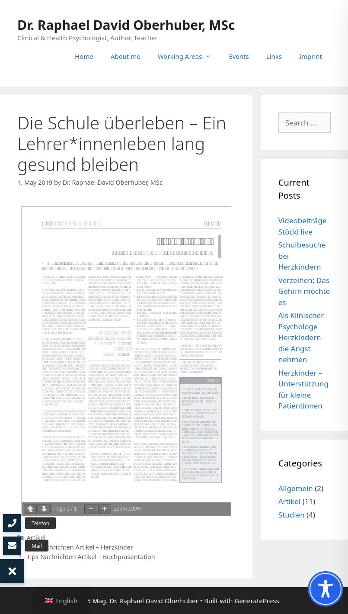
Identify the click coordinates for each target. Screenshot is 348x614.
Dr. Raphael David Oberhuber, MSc (126, 25)
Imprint (310, 56)
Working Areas (189, 56)
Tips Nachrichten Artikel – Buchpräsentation (91, 557)
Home (84, 56)
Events (239, 56)
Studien (291, 515)
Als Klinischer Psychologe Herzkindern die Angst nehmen (301, 337)
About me (125, 56)
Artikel (36, 538)
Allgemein (295, 488)
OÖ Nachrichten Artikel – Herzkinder (80, 547)
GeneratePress (256, 600)
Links (274, 56)
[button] (12, 571)
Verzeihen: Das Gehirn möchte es (304, 291)
